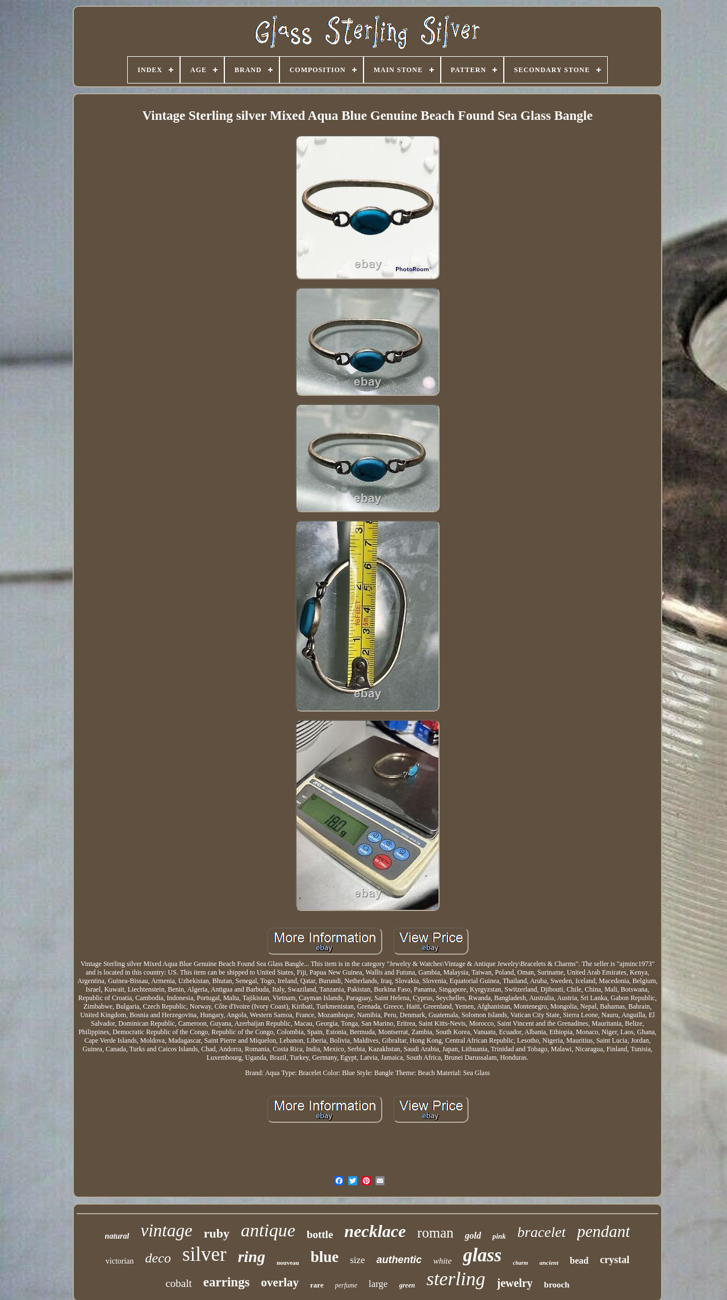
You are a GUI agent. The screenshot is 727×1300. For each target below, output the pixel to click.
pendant (603, 1231)
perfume (346, 1285)
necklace (375, 1231)
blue (325, 1256)
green (407, 1285)
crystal (614, 1259)
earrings (226, 1282)
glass (482, 1255)
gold (473, 1235)
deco (158, 1258)
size (357, 1260)
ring (251, 1256)
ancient (549, 1262)
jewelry (515, 1283)
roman (435, 1232)
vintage (166, 1230)
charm (520, 1263)
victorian (120, 1261)
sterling (456, 1278)
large (378, 1283)
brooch (557, 1284)
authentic (399, 1259)
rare (317, 1285)
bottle (320, 1234)
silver (204, 1254)
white (442, 1260)
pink (499, 1236)
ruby (216, 1233)
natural (117, 1236)
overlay (280, 1282)
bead (579, 1260)
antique (268, 1230)
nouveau (288, 1262)
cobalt (178, 1283)
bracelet (541, 1232)
